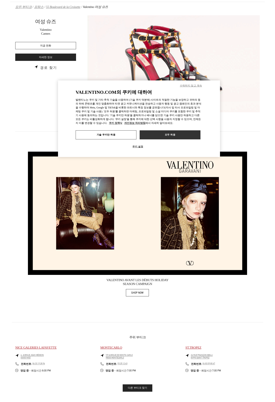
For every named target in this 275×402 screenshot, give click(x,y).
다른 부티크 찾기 (137, 387)
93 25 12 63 (122, 363)
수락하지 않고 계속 (191, 85)
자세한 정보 (45, 57)
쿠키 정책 (114, 123)
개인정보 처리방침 (134, 123)
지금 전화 (45, 45)
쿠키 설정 (137, 146)
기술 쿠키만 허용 (106, 134)
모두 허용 (170, 134)
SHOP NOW (140, 293)
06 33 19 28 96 (38, 363)
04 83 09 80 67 (209, 363)
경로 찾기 (48, 68)
